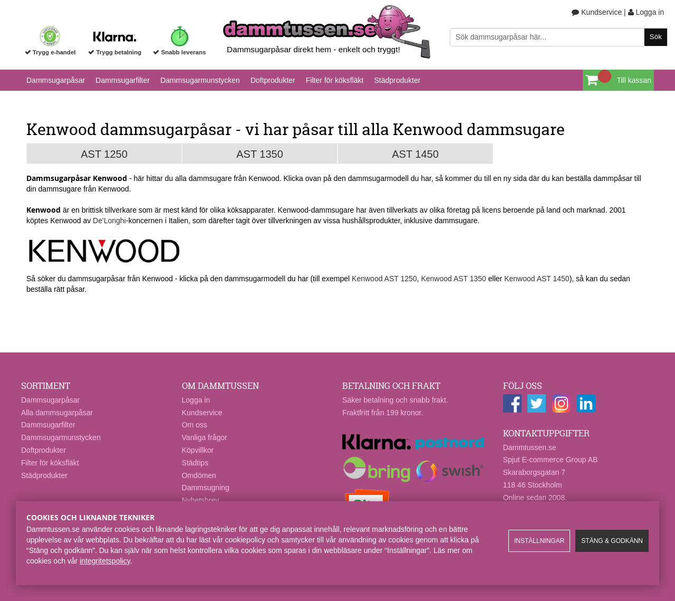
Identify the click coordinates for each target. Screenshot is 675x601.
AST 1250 (104, 154)
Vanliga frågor (204, 437)
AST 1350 (259, 154)
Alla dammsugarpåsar (57, 412)
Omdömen (199, 475)
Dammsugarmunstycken (200, 80)
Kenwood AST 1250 (384, 278)
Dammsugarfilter (122, 80)
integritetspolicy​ (105, 561)
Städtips (195, 463)
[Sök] (559, 37)
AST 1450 (415, 154)
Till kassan (633, 80)
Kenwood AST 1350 (453, 278)
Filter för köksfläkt (335, 80)
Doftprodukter (272, 80)
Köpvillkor (198, 450)
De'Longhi (109, 220)
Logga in (646, 12)
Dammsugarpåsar (55, 80)
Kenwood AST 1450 (537, 278)
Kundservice (597, 12)
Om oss (194, 425)
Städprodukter (397, 80)
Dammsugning (205, 487)
